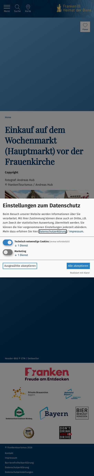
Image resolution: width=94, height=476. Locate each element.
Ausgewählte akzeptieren (20, 265)
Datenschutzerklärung (52, 231)
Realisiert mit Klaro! (80, 273)
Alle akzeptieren (78, 265)
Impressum (76, 231)
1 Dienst (21, 245)
